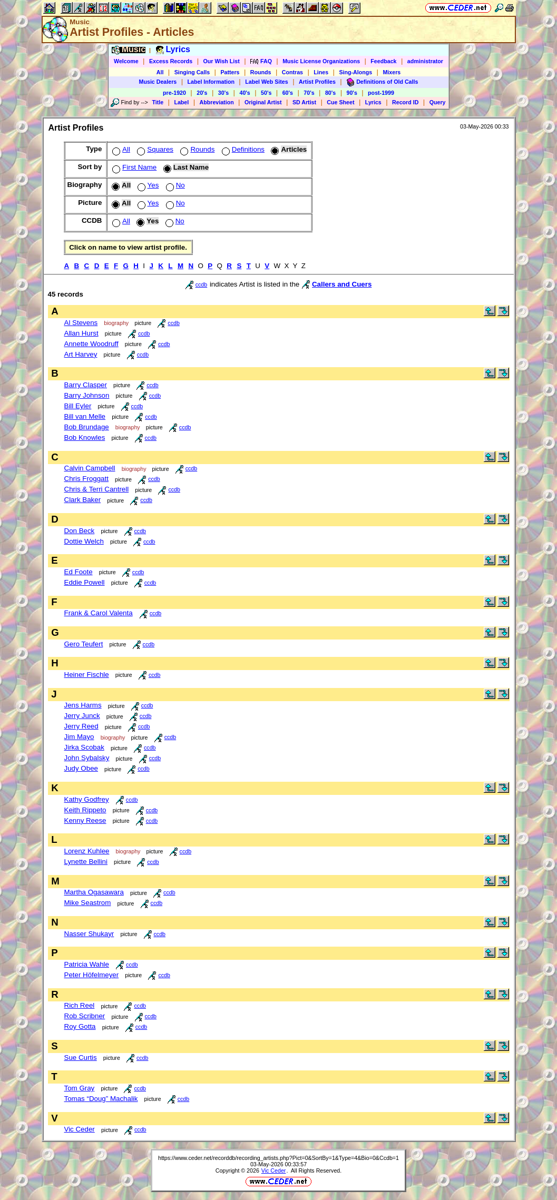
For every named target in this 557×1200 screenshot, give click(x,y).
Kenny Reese (85, 820)
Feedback (383, 61)
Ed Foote (78, 572)
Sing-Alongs (355, 72)
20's (202, 93)
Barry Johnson (87, 395)
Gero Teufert (83, 644)
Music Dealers (158, 81)
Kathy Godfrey (86, 799)
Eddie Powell (84, 582)
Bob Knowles (84, 437)
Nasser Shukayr (89, 934)
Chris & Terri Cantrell (96, 489)
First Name (133, 167)
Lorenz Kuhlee (87, 851)
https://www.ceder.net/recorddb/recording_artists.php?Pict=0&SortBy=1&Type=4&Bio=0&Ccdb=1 (278, 1158)
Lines (321, 72)
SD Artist (304, 102)
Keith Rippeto (85, 810)
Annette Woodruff (91, 344)
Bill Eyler (78, 406)
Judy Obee (81, 768)
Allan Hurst (81, 333)
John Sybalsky (87, 758)
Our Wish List (221, 61)
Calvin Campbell (89, 468)
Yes (147, 185)
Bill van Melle (85, 416)
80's (330, 93)
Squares (154, 149)
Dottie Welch (84, 541)
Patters (229, 72)
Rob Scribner (84, 1016)
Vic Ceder (79, 1129)
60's (287, 93)
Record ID (405, 102)
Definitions (242, 149)
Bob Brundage (86, 427)
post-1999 (381, 93)
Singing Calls (192, 72)
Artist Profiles (317, 81)
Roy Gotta (80, 1026)
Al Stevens (81, 323)
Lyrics (373, 102)
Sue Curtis (80, 1057)
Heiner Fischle (86, 674)
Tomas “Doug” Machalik (101, 1099)
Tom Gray (79, 1088)
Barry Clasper (85, 385)
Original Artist (263, 102)
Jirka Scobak (84, 747)
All (160, 72)
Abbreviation (217, 102)
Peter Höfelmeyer (91, 975)
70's (309, 93)
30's (223, 93)
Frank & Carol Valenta (98, 613)
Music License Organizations (321, 61)
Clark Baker (82, 500)
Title (157, 102)
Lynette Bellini (86, 861)
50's (266, 93)
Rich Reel (79, 1005)
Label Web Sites (266, 81)
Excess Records (170, 61)
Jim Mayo (79, 737)
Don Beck (79, 531)
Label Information (211, 81)
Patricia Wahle (86, 964)
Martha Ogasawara (94, 892)
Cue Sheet (340, 102)
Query (437, 102)
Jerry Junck (82, 716)
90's (352, 93)
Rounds (260, 72)
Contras (292, 72)
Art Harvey (80, 354)
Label (181, 102)
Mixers (391, 72)
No (174, 185)
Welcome (126, 61)
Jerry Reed (81, 726)
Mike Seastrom (87, 903)
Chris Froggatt (86, 479)
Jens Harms (83, 705)
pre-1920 (174, 93)
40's (244, 93)
